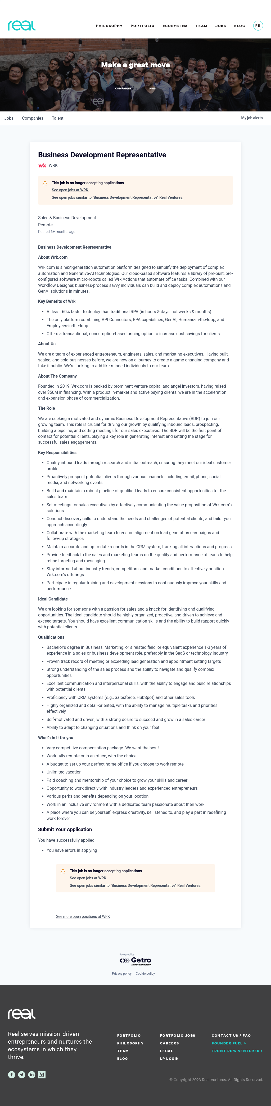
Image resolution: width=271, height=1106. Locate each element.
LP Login (169, 1058)
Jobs (220, 25)
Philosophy (109, 25)
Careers (169, 1043)
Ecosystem (175, 25)
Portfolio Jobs (178, 1035)
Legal (167, 1050)
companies (32, 118)
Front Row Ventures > (237, 1050)
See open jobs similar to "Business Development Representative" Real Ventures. (117, 197)
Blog (239, 25)
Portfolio (143, 25)
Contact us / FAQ (231, 1035)
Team (201, 25)
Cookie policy (145, 973)
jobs (8, 118)
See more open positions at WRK (83, 916)
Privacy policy (122, 973)
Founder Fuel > (229, 1043)
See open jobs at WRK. (70, 190)
